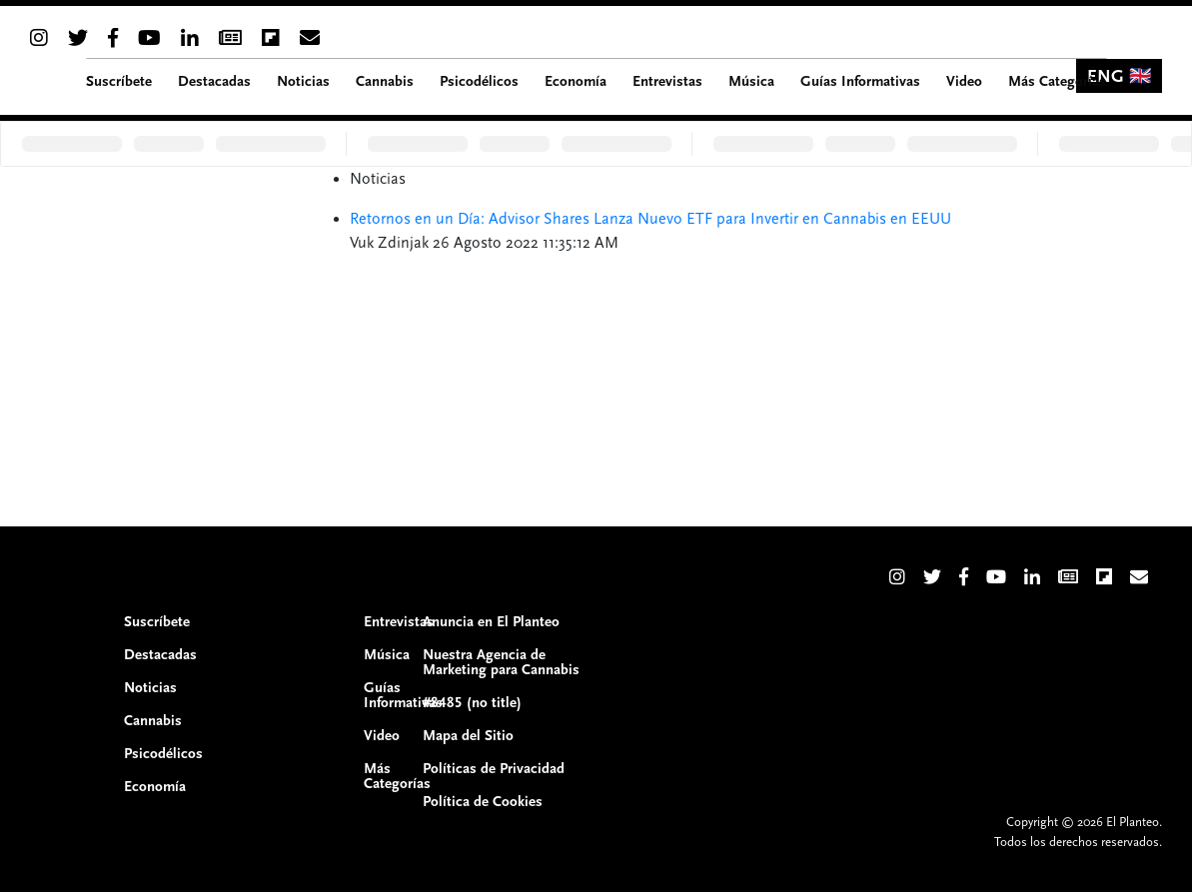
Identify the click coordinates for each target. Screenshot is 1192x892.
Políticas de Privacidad (494, 768)
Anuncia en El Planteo (491, 621)
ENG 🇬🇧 (1119, 76)
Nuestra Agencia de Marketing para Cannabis (501, 662)
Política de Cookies (483, 801)
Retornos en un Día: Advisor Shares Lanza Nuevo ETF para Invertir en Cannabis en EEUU (650, 219)
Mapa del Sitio (468, 735)
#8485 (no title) (472, 702)
